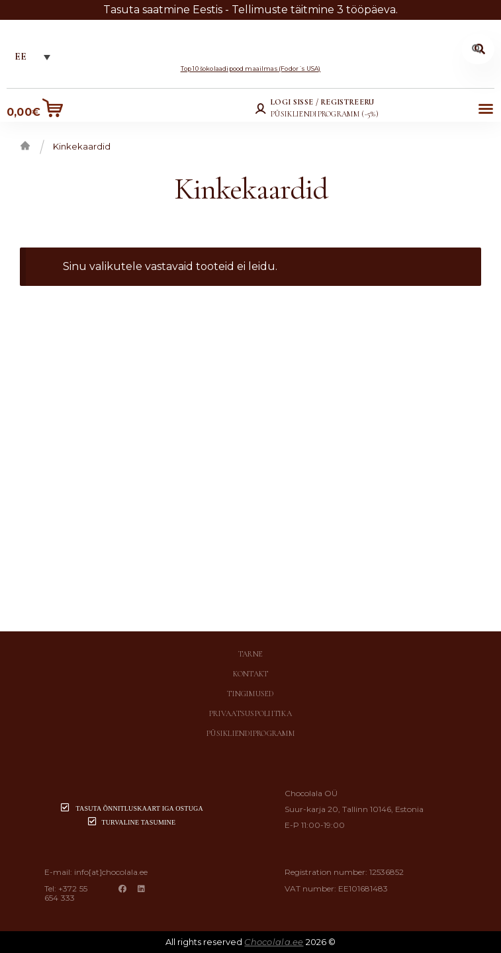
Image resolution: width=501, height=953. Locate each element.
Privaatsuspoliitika (250, 713)
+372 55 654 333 (66, 893)
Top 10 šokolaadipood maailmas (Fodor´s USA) (251, 68)
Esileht (25, 145)
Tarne (250, 653)
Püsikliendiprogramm (250, 733)
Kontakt (251, 673)
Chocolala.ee (273, 941)
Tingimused (250, 693)
